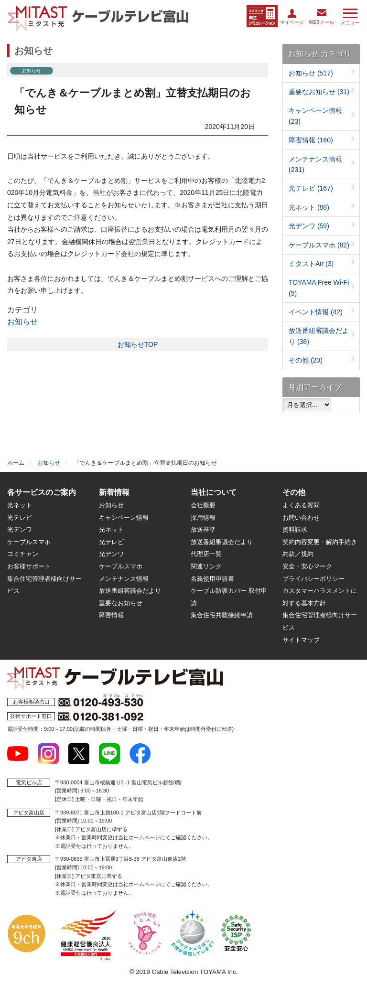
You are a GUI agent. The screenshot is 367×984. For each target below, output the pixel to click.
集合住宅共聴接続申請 (222, 615)
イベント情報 (316, 312)
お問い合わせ (301, 517)
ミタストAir (311, 263)
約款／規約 (297, 553)
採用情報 (203, 517)
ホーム (15, 463)
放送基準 (203, 529)
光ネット (309, 207)
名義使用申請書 (212, 578)
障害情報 (311, 140)
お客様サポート (29, 566)
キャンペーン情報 (124, 517)
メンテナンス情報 (124, 578)
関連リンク (206, 566)
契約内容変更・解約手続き (319, 541)
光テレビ (311, 188)
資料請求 (294, 529)
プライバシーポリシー (313, 578)
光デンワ (309, 226)
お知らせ (22, 322)
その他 (306, 360)
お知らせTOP (138, 344)
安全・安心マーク (307, 566)
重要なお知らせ (319, 92)
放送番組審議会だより (130, 590)
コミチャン (22, 553)
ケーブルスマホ (319, 245)
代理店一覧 (206, 553)
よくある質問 (301, 505)
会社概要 (203, 505)
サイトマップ (301, 639)
